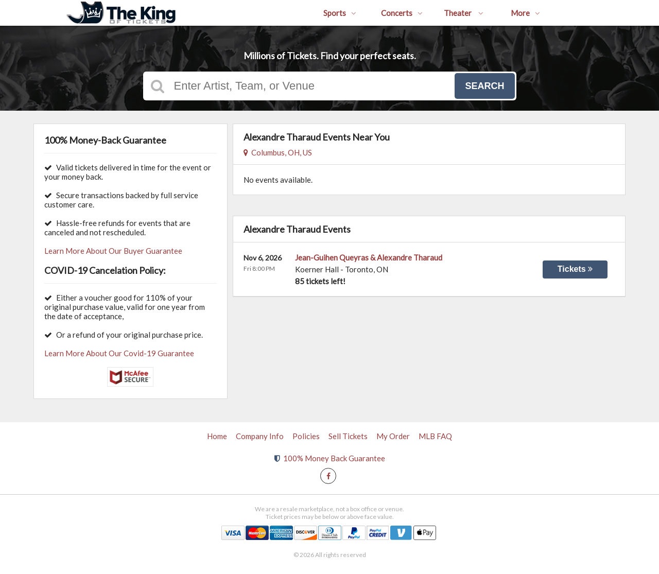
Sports (339, 13)
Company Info (260, 436)
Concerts (402, 13)
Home (217, 436)
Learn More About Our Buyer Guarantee (113, 250)
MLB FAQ (435, 436)
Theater (463, 13)
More (525, 13)
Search (484, 86)
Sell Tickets (348, 436)
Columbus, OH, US (278, 152)
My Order (393, 436)
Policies (306, 436)
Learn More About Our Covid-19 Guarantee (119, 353)
